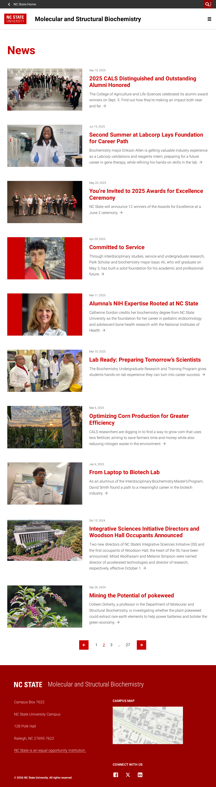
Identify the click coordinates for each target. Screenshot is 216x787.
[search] (208, 4)
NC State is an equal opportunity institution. (50, 750)
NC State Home (25, 4)
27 (128, 645)
